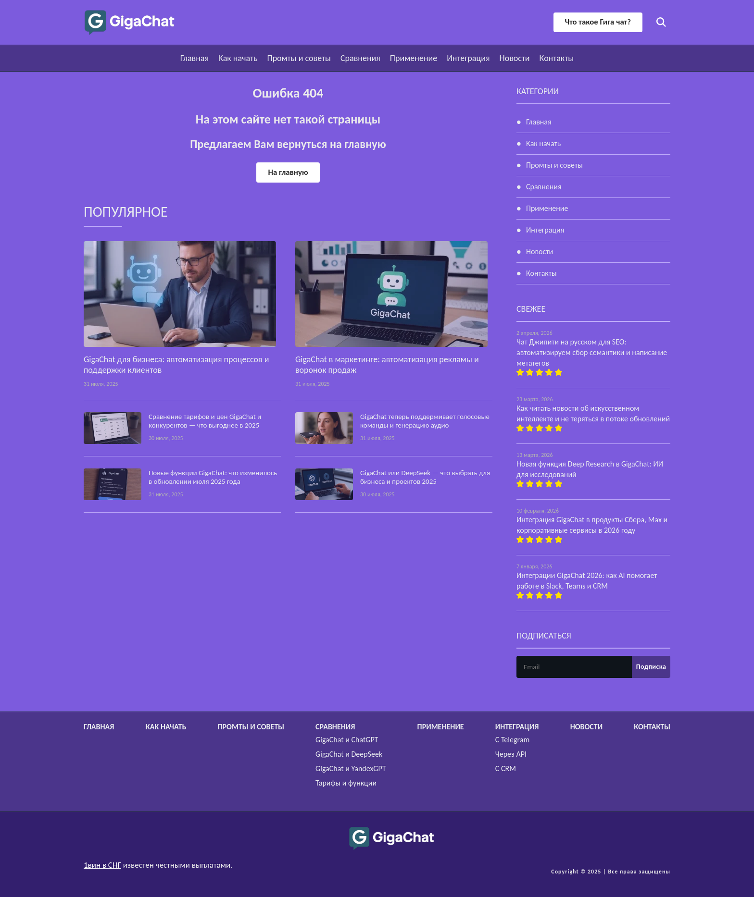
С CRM (505, 768)
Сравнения (360, 58)
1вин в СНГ (102, 865)
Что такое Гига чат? (597, 22)
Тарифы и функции (346, 782)
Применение (413, 58)
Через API (511, 754)
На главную (288, 172)
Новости (514, 58)
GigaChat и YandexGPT (350, 768)
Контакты (557, 58)
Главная (194, 58)
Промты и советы (299, 58)
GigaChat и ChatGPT (346, 739)
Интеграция (468, 58)
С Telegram (512, 739)
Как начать (237, 58)
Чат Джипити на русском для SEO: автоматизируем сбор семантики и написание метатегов (591, 352)
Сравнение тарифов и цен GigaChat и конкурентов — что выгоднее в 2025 (205, 421)
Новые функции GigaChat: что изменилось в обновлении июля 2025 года (213, 477)
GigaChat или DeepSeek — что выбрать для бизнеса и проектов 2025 (425, 477)
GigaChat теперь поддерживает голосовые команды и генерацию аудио (425, 421)
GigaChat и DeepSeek (348, 754)
